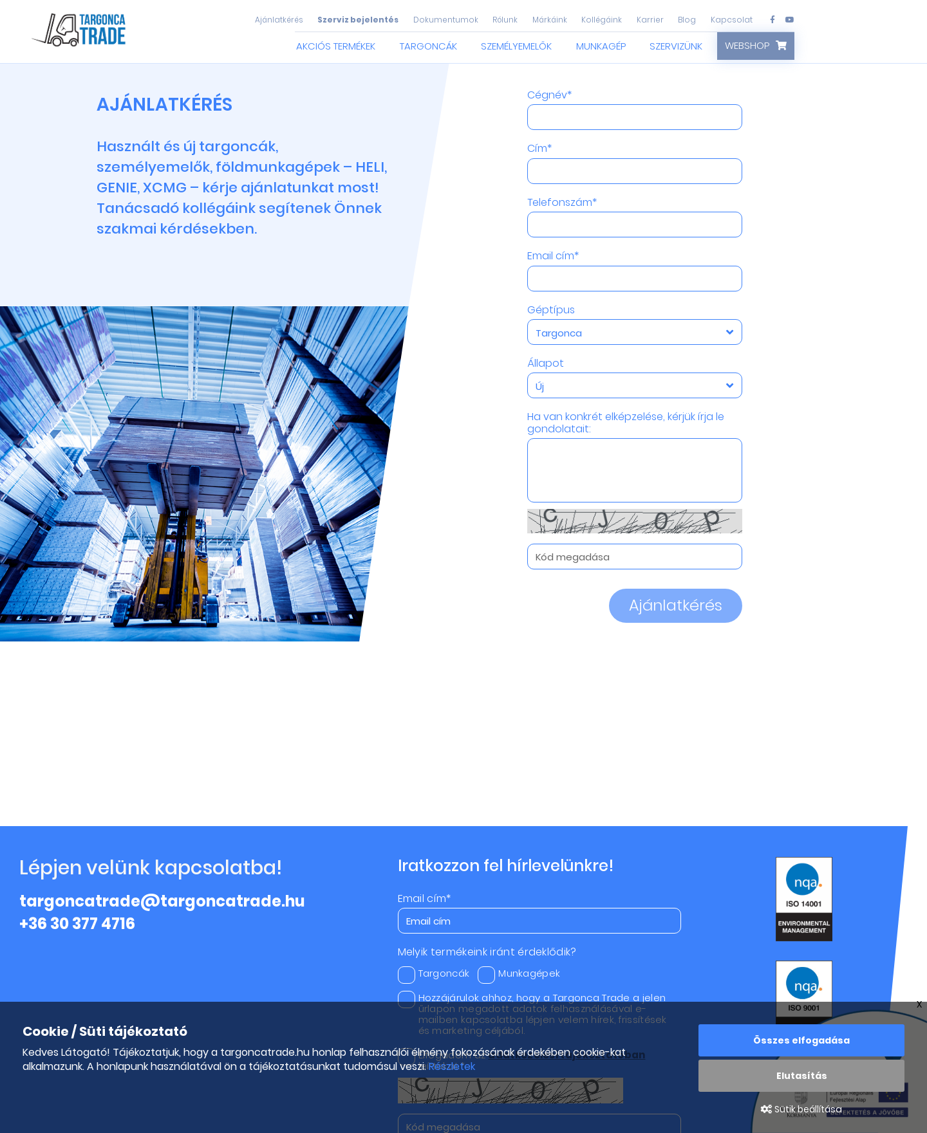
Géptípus (551, 310)
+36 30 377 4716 (77, 923)
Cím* (539, 148)
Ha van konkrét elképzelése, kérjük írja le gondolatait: (625, 423)
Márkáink (549, 19)
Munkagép (601, 46)
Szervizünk (676, 46)
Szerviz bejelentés (357, 19)
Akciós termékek (335, 46)
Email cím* (553, 256)
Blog (687, 19)
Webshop (747, 45)
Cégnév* (549, 95)
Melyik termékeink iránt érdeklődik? (487, 952)
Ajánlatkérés (279, 19)
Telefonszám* (562, 202)
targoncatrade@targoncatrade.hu (162, 901)
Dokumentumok (445, 19)
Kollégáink (601, 19)
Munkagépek (519, 973)
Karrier (650, 19)
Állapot (545, 363)
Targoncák (428, 46)
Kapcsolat (732, 19)
